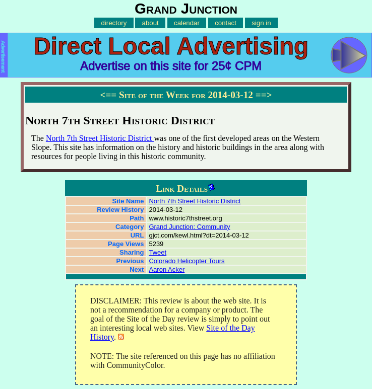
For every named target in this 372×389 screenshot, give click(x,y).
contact (225, 23)
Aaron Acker (166, 269)
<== (108, 95)
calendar (187, 23)
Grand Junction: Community (189, 226)
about (150, 23)
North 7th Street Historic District (100, 138)
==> (264, 95)
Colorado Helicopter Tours (186, 261)
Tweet (157, 252)
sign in (261, 23)
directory (114, 23)
